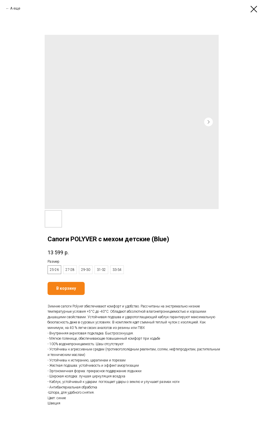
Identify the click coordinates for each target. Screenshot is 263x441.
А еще (15, 8)
